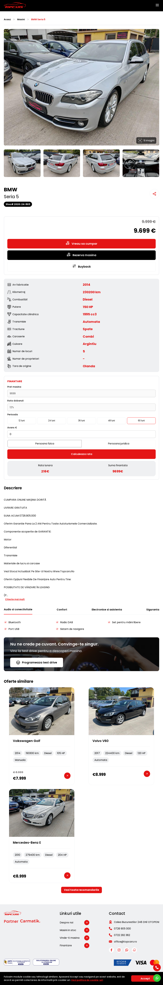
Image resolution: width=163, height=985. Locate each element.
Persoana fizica (44, 443)
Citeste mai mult (15, 599)
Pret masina (14, 386)
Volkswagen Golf (26, 741)
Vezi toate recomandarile (81, 890)
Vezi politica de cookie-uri (87, 980)
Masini (21, 19)
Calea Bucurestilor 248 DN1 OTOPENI (136, 922)
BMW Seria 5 (38, 19)
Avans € (12, 427)
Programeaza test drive (36, 662)
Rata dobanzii (15, 400)
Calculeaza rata (81, 454)
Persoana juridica (118, 443)
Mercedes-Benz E (27, 842)
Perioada (12, 414)
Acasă (7, 19)
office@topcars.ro (125, 941)
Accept (145, 978)
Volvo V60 (100, 741)
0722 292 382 (122, 935)
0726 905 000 (122, 928)
